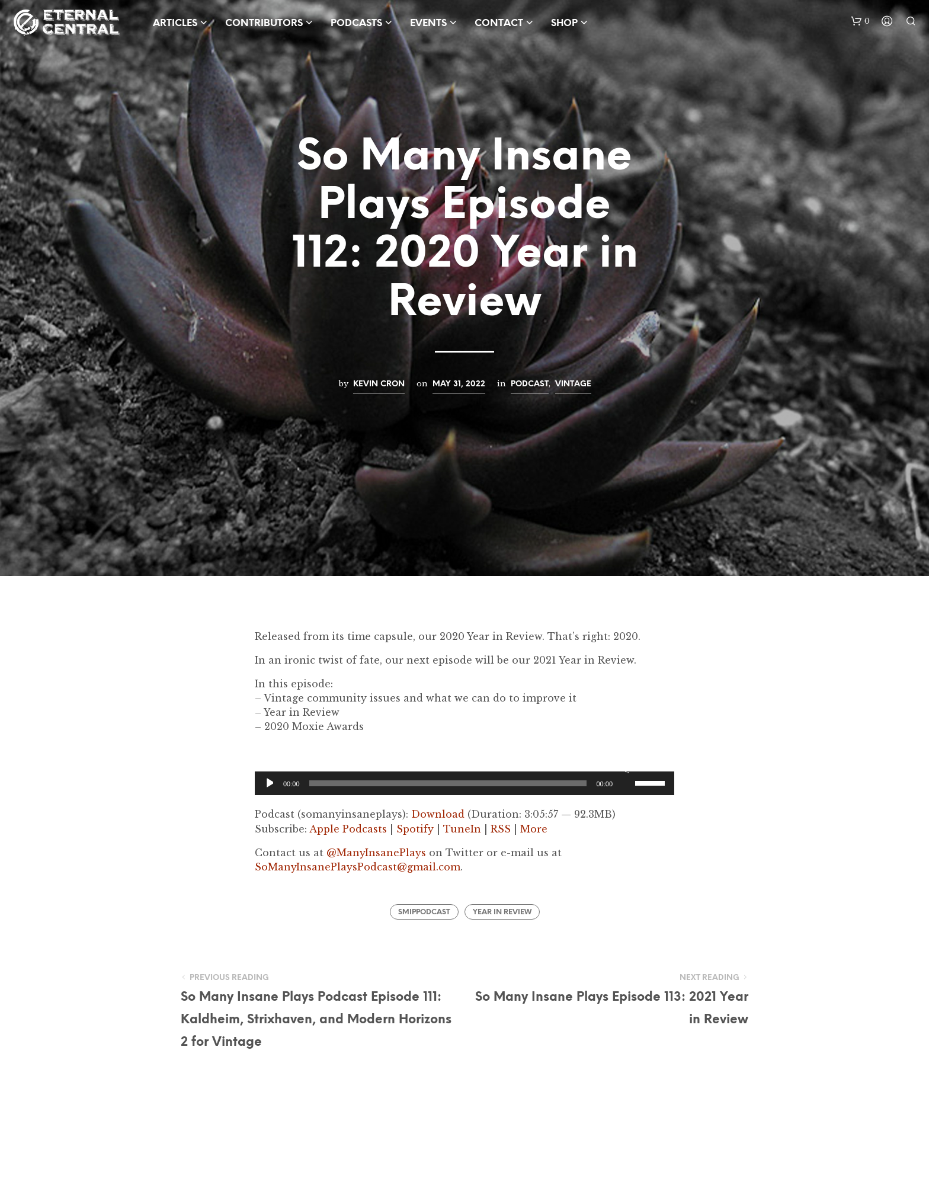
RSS (501, 829)
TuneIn (462, 829)
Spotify (415, 829)
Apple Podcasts (348, 829)
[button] (860, 21)
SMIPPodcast (424, 912)
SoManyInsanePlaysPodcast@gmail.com (357, 867)
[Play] (268, 783)
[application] (464, 783)
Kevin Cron (379, 384)
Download (437, 814)
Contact (499, 23)
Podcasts (356, 23)
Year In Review (502, 912)
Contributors (264, 23)
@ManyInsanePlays (376, 853)
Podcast (530, 384)
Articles (175, 23)
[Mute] (624, 768)
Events (428, 23)
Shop (564, 23)
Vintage (573, 384)
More (533, 829)
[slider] (448, 783)
